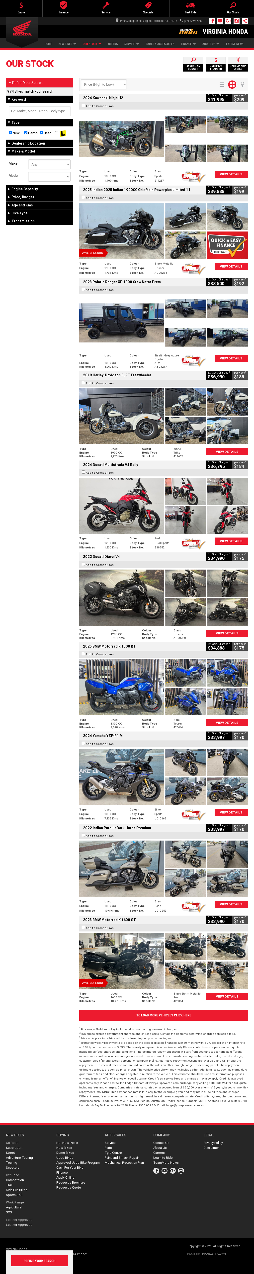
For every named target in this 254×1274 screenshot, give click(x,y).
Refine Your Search (25, 82)
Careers (159, 1153)
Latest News (234, 44)
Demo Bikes (65, 1153)
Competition (15, 1180)
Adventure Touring (19, 1158)
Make (13, 163)
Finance (188, 44)
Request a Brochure (70, 1182)
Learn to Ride (163, 1158)
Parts (108, 1148)
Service (131, 44)
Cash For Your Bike (70, 1167)
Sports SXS (14, 1195)
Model (13, 175)
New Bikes (67, 44)
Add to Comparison (100, 106)
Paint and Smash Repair (122, 1158)
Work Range (15, 1202)
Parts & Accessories (160, 44)
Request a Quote (68, 1187)
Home (48, 44)
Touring (11, 1162)
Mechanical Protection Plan (124, 1162)
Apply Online (65, 1177)
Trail (9, 1185)
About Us (210, 44)
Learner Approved (19, 1220)
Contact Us (161, 1143)
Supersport (14, 1148)
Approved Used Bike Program (78, 1162)
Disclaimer (211, 1148)
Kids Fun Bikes (16, 1190)
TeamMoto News (166, 1162)
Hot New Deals (67, 1143)
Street (10, 1153)
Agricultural (14, 1207)
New (14, 133)
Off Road (12, 1175)
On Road (12, 1143)
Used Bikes (64, 1158)
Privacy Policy (213, 1143)
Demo (31, 133)
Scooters (12, 1167)
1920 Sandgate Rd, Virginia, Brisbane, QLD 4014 (146, 21)
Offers (113, 44)
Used (46, 133)
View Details (231, 174)
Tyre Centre (113, 1153)
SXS (9, 1212)
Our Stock (92, 44)
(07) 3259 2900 (193, 21)
